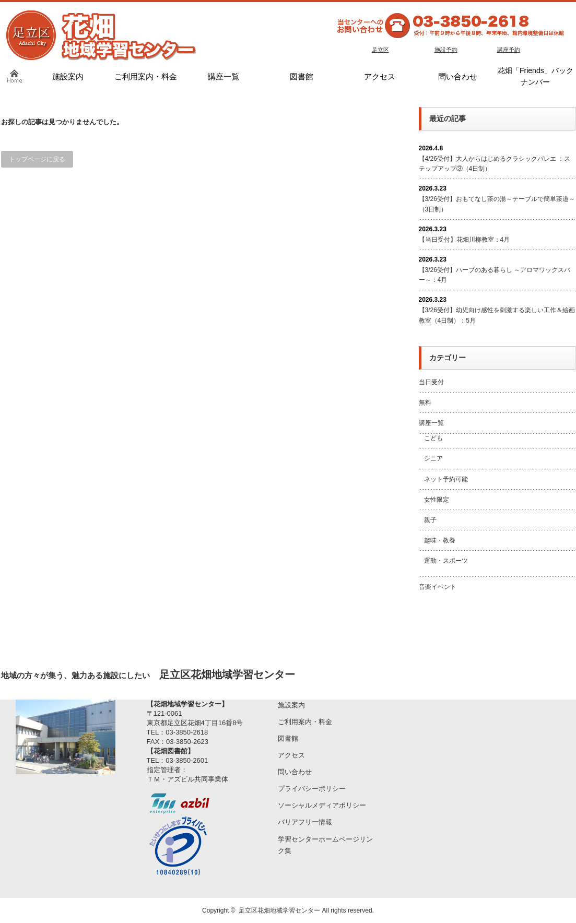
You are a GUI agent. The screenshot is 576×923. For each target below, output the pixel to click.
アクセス (291, 755)
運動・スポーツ (446, 560)
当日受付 (431, 382)
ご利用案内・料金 (305, 722)
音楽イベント (437, 586)
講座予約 (508, 49)
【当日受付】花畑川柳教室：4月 (464, 239)
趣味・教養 (439, 540)
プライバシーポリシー (312, 788)
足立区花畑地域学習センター (279, 910)
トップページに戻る (37, 159)
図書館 (288, 738)
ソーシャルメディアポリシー (322, 805)
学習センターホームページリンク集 (325, 845)
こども (433, 438)
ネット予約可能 (446, 479)
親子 (430, 520)
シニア (433, 458)
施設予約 (445, 49)
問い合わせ (295, 772)
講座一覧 (431, 423)
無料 (425, 402)
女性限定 (436, 499)
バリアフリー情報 (305, 822)
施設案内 (291, 705)
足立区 (380, 49)
